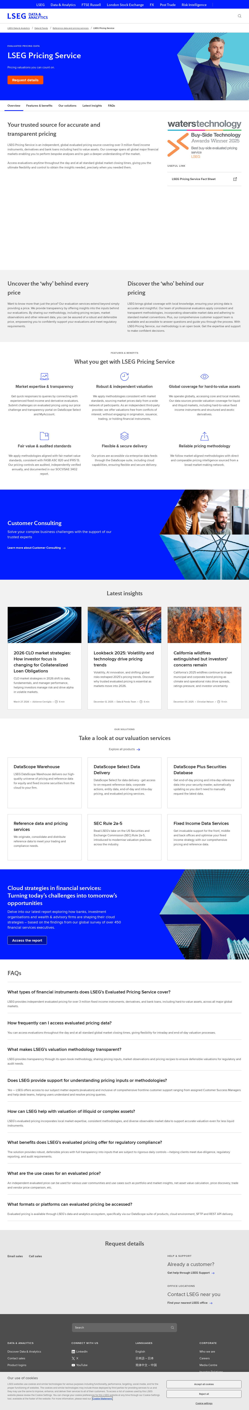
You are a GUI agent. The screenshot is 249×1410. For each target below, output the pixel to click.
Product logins (17, 1365)
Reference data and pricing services (71, 28)
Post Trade (168, 5)
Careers (205, 1358)
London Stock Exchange (125, 5)
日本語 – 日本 (145, 1358)
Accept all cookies (204, 1384)
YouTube (79, 1365)
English (140, 1351)
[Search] (239, 16)
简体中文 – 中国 (146, 1365)
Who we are (207, 1351)
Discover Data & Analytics (24, 1351)
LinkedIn (79, 1351)
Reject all (204, 1394)
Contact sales (16, 1358)
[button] (29, 1343)
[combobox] (120, 1327)
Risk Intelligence (194, 5)
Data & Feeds (41, 28)
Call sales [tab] (35, 1256)
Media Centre (208, 1365)
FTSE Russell (91, 5)
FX (152, 5)
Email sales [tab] (15, 1256)
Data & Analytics (63, 5)
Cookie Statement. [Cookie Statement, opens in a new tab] (102, 1398)
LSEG (40, 5)
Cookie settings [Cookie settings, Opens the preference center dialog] (204, 1403)
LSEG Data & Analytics (19, 28)
